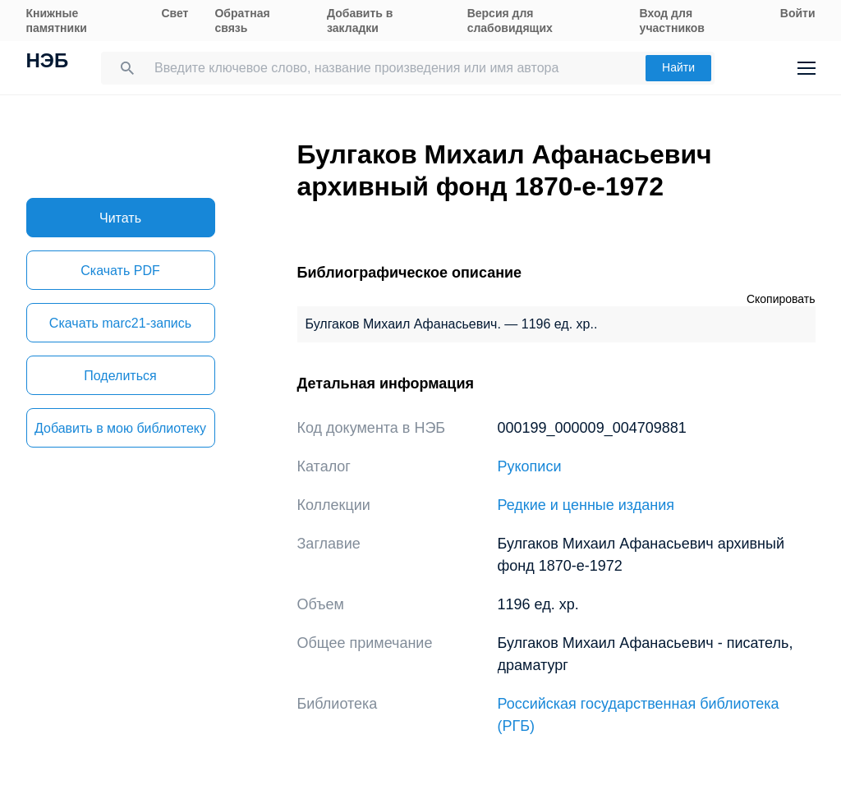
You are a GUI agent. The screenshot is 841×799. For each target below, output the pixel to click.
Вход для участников (672, 20)
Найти (678, 67)
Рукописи (530, 466)
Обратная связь (241, 20)
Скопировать (781, 298)
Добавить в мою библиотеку (120, 428)
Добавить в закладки (360, 20)
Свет (174, 13)
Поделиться (120, 376)
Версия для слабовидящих (510, 20)
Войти (798, 13)
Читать (120, 218)
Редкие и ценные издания (586, 505)
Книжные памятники (56, 20)
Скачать (119, 271)
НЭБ (47, 62)
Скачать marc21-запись (120, 323)
